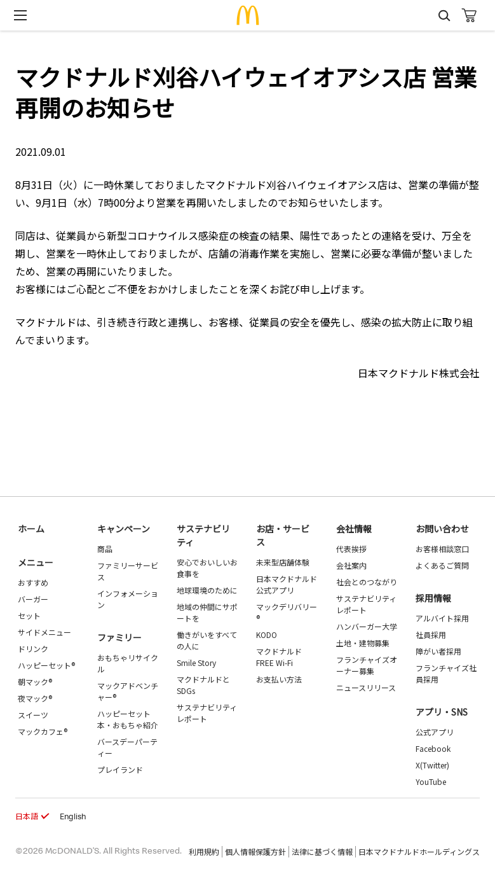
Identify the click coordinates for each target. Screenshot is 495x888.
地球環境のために (207, 590)
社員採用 (431, 634)
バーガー (33, 598)
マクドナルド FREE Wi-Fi (279, 657)
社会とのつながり (366, 581)
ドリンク (33, 648)
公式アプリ (435, 731)
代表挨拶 (351, 548)
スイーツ (33, 714)
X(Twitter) (432, 765)
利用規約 (204, 851)
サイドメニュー (44, 632)
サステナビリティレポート (207, 713)
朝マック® (35, 681)
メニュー (35, 562)
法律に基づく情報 (322, 851)
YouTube (431, 781)
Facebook (433, 748)
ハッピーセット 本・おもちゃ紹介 (127, 719)
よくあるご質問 (442, 565)
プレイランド (120, 769)
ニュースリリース (366, 687)
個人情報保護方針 (255, 851)
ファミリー (119, 637)
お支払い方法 (279, 679)
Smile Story (196, 662)
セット (29, 615)
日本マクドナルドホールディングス (419, 851)
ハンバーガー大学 (366, 626)
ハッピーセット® (46, 665)
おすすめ (33, 582)
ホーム (31, 528)
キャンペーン (123, 528)
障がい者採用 (438, 651)
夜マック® (35, 698)
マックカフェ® (42, 731)
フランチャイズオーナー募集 (366, 665)
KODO (266, 634)
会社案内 (351, 565)
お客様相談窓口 (442, 548)
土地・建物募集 (363, 642)
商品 (104, 548)
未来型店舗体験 (282, 562)
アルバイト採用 (442, 618)
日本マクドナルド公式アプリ (286, 584)
